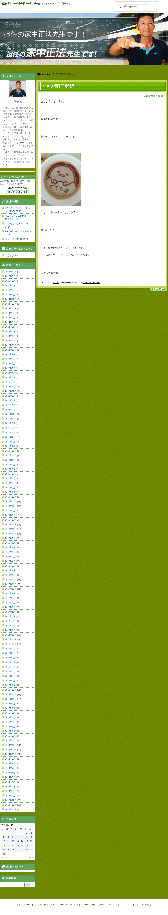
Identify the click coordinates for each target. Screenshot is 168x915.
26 (13, 850)
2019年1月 (10, 520)
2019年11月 (10, 501)
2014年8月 (10, 763)
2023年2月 (10, 382)
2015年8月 (10, 708)
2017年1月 (10, 630)
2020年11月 (10, 455)
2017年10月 (10, 589)
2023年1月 (10, 386)
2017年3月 (10, 621)
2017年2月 (10, 625)
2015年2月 (10, 736)
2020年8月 (10, 469)
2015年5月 (10, 722)
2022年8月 (10, 396)
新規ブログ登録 (141, 904)
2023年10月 (10, 350)
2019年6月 (10, 515)
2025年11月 (10, 271)
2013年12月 (10, 800)
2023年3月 (10, 377)
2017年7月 (10, 602)
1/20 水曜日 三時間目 (58, 86)
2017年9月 (10, 593)
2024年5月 (10, 327)
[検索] (136, 6)
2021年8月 (10, 423)
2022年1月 (10, 409)
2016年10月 (10, 644)
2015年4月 (10, 726)
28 (22, 850)
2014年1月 (10, 795)
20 (17, 845)
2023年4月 (10, 373)
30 (31, 850)
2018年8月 (10, 543)
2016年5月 (10, 667)
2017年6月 (10, 607)
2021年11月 (10, 419)
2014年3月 (10, 786)
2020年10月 (10, 460)
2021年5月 (10, 432)
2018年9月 (10, 538)
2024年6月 (10, 322)
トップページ (25, 904)
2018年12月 (10, 524)
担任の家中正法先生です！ (45, 34)
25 (8, 850)
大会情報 (102, 904)
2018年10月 (10, 533)
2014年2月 (10, 791)
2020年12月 (10, 451)
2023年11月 (10, 345)
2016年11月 (10, 639)
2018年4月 (10, 561)
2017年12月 (10, 579)
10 (4, 841)
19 (13, 845)
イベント (113, 904)
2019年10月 (10, 506)
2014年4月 (10, 782)
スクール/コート (88, 904)
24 (4, 850)
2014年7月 (10, 768)
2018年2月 (10, 570)
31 (4, 854)
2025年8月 (10, 281)
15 (26, 841)
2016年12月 (10, 635)
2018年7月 (10, 547)
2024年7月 (10, 317)
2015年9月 (10, 704)
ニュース (52, 904)
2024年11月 (10, 304)
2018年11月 (10, 529)
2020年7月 (10, 474)
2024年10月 (10, 308)
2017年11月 (10, 584)
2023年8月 (10, 359)
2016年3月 (10, 676)
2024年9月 (10, 313)
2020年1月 (10, 492)
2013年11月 (10, 805)
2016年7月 (10, 658)
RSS (19, 102)
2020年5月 (10, 478)
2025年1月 (10, 294)
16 (31, 841)
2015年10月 (10, 699)
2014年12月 (10, 745)
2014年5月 (10, 777)
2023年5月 (10, 368)
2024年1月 (10, 336)
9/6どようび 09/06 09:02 (16, 239)
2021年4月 (10, 437)
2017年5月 (10, 612)
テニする (74, 904)
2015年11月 (10, 694)
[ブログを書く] (63, 3)
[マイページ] (48, 3)
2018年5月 (10, 556)
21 (22, 845)
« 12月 (5, 857)
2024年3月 (10, 331)
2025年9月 (10, 276)
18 (8, 845)
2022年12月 (10, 391)
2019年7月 (10, 510)
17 (4, 845)
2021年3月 (10, 442)
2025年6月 (10, 285)
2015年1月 (10, 740)
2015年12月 (10, 690)
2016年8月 (10, 653)
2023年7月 (10, 363)
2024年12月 (10, 299)
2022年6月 (10, 400)
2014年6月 (10, 772)
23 (31, 845)
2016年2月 (10, 681)
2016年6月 (10, 662)
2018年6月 (10, 552)
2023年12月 (10, 340)
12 (13, 841)
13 (17, 841)
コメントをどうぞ (91, 282)
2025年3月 (10, 290)
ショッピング (39, 904)
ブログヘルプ (126, 904)
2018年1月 (10, 575)
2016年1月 (10, 685)
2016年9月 (10, 648)
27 (17, 850)
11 (8, 841)
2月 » (31, 857)
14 (22, 841)
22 (26, 845)
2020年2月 (10, 487)
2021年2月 (10, 446)
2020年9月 (10, 465)
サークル (63, 904)
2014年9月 (10, 759)
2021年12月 (10, 414)
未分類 (56, 282)
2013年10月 (10, 809)
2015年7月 (10, 713)
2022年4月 (10, 405)
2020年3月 (10, 483)
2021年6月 (10, 428)
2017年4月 (10, 616)
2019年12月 (10, 497)
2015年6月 (10, 717)
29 (26, 850)
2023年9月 (10, 354)
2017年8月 (10, 598)
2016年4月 (10, 671)
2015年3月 (10, 731)
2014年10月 (10, 754)
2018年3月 (10, 566)
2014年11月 (10, 749)
